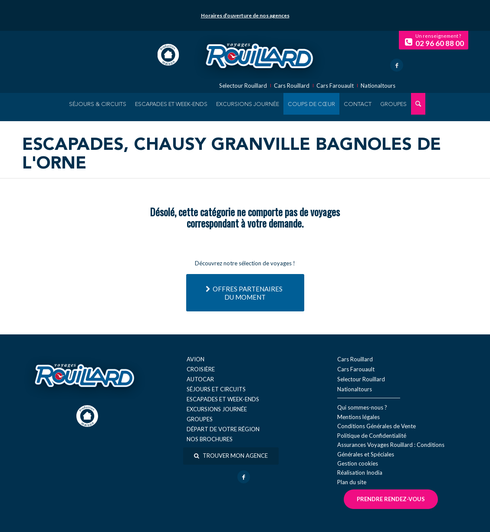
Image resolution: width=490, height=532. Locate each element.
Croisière (201, 369)
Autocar (200, 379)
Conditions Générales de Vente (376, 426)
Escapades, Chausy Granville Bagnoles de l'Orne (231, 155)
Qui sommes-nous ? (362, 407)
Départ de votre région (223, 429)
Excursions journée (217, 409)
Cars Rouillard (291, 86)
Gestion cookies (357, 463)
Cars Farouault (335, 86)
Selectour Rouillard (243, 86)
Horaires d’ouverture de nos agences (245, 15)
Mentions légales (358, 416)
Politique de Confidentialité (371, 435)
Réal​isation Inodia (359, 472)
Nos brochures (210, 439)
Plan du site (351, 482)
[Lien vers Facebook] (396, 65)
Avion (195, 359)
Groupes (200, 419)
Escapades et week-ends (223, 399)
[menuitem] (98, 104)
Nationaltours (378, 86)
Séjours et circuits (216, 389)
